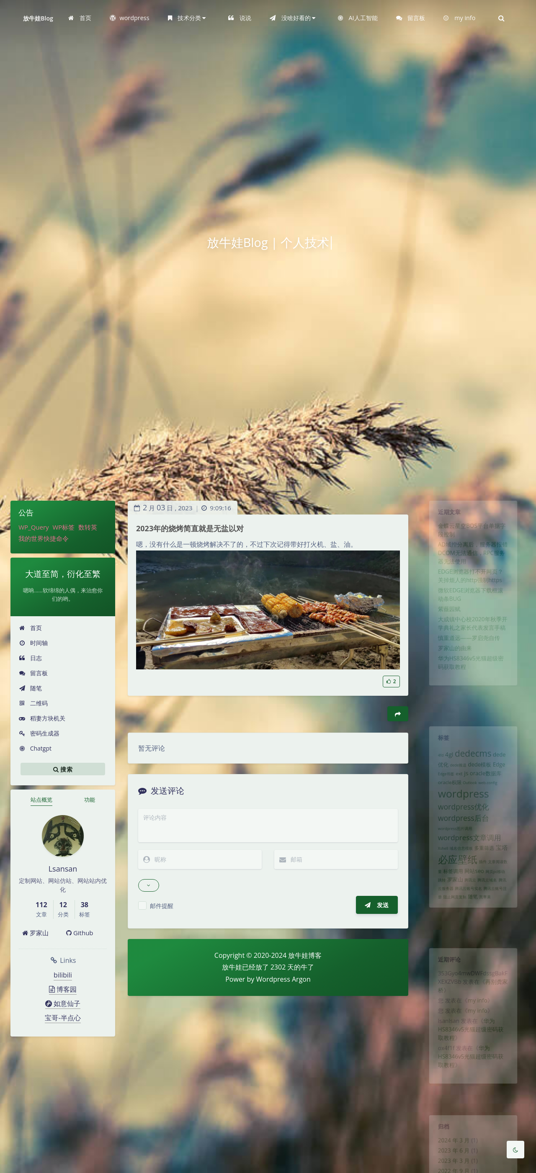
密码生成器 (39, 733)
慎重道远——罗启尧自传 (468, 663)
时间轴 (33, 643)
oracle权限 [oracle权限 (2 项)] (445, 793)
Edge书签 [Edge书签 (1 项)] (441, 783)
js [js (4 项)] (464, 782)
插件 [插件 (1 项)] (484, 887)
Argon (301, 979)
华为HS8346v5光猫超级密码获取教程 (470, 1044)
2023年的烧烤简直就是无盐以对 (190, 528)
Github (79, 933)
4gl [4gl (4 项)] (444, 759)
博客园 (63, 989)
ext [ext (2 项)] (456, 782)
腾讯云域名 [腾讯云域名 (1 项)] (489, 909)
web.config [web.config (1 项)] (490, 793)
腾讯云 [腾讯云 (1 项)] (470, 909)
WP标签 (63, 527)
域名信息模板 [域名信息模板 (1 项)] (459, 871)
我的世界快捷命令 (43, 538)
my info (478, 1010)
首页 (30, 628)
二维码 (33, 703)
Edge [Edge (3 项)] (504, 771)
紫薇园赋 (444, 629)
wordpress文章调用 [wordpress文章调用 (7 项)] (468, 858)
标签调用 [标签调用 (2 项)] (449, 898)
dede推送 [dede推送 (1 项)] (455, 772)
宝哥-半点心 (62, 1017)
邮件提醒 (161, 906)
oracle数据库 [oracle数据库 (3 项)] (488, 782)
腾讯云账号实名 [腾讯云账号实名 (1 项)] (467, 919)
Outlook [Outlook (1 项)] (469, 793)
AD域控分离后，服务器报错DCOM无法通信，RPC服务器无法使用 (472, 562)
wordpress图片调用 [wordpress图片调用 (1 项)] (451, 848)
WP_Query (33, 527)
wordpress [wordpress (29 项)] (461, 806)
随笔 (30, 688)
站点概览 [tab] (41, 799)
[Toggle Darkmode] (515, 1149)
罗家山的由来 (451, 675)
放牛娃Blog (38, 18)
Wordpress (273, 979)
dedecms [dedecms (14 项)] (473, 758)
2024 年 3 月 (450, 1145)
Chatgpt (35, 748)
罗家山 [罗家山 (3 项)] (451, 908)
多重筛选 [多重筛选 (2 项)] (486, 871)
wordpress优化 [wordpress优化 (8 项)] (461, 822)
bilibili (63, 975)
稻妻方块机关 (42, 718)
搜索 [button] (63, 769)
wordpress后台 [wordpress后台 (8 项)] (461, 835)
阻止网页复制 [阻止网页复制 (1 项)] (451, 929)
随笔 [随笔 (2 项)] (473, 929)
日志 (30, 658)
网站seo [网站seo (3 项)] (474, 898)
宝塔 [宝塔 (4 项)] (507, 870)
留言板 (33, 673)
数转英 (87, 527)
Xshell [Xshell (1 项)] (437, 871)
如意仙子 (62, 1003)
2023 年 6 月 (450, 1157)
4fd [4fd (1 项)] (434, 761)
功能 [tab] (89, 799)
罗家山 (35, 933)
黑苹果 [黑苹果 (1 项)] (487, 929)
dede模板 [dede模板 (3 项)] (481, 771)
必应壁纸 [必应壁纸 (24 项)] (454, 884)
